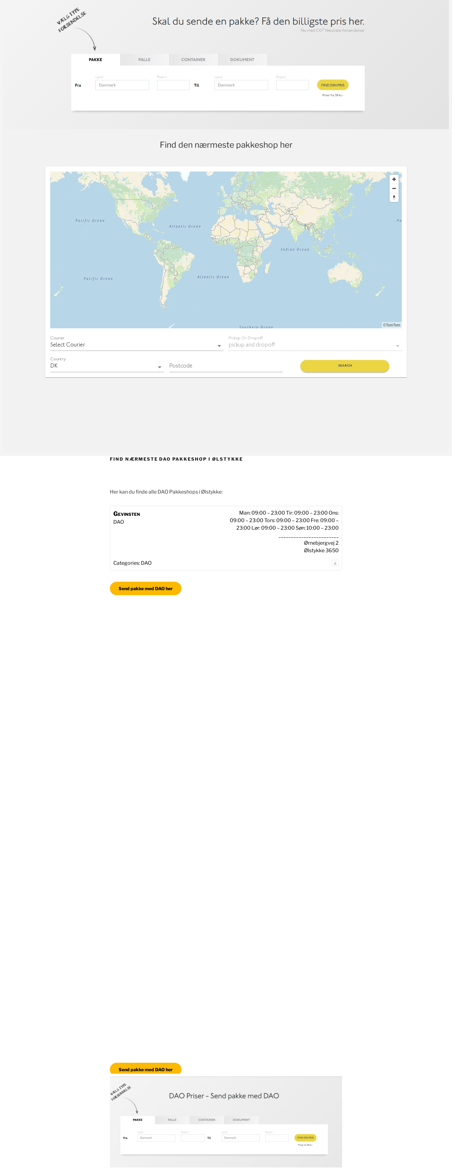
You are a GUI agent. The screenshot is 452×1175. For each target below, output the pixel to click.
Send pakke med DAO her (146, 588)
